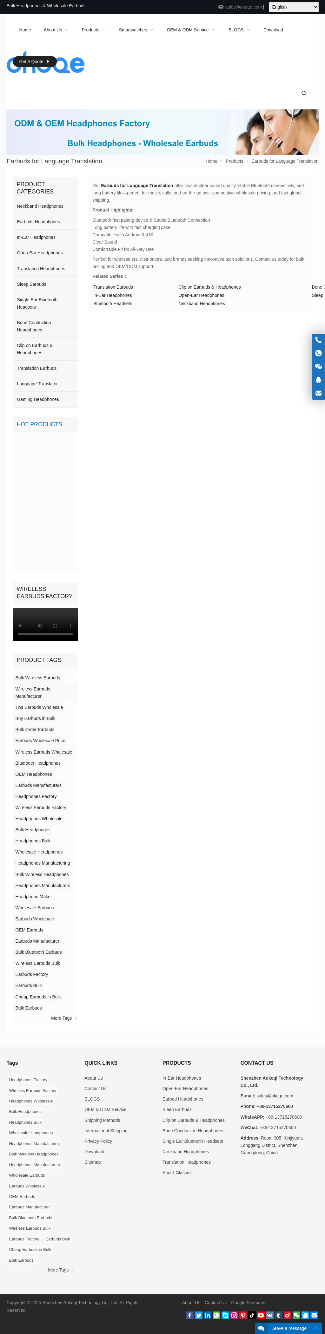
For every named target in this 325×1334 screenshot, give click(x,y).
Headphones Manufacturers (42, 885)
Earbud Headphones (182, 1099)
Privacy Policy (98, 1141)
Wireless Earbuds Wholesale (43, 752)
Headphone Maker (33, 896)
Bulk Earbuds (28, 1007)
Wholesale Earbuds (34, 907)
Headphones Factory (35, 796)
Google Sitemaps (248, 1302)
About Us (93, 1078)
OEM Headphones (33, 774)
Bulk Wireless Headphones (42, 874)
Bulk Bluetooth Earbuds (38, 952)
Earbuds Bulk (28, 985)
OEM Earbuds (29, 929)
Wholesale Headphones (39, 851)
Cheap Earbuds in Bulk (38, 996)
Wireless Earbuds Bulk (37, 963)
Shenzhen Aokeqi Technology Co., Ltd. (81, 1302)
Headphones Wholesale (39, 818)
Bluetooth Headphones (37, 763)
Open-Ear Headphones (201, 295)
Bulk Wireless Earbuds (37, 677)
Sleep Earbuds (31, 284)
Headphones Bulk (32, 840)
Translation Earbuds (113, 287)
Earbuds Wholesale (34, 918)
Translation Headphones (41, 268)
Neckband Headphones (202, 303)
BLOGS (92, 1099)
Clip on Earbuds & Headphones (210, 287)
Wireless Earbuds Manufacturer (32, 692)
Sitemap (92, 1162)
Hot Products (39, 424)
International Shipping (105, 1130)
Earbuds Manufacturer (37, 941)
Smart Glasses (177, 1172)
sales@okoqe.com (240, 7)
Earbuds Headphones (38, 221)
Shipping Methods (102, 1120)
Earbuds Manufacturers (38, 785)
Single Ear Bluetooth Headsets (37, 303)
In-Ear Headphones (112, 295)
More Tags (64, 1018)
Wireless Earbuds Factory (40, 807)
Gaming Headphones (38, 399)
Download (94, 1151)
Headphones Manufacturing (42, 863)
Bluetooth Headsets (112, 303)
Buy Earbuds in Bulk (35, 718)
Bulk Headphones (32, 829)
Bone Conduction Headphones (34, 326)
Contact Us (95, 1088)
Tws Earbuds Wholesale (39, 707)
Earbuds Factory (31, 974)
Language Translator (37, 383)
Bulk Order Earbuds (34, 729)
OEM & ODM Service (105, 1109)
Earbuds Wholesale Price (40, 740)
